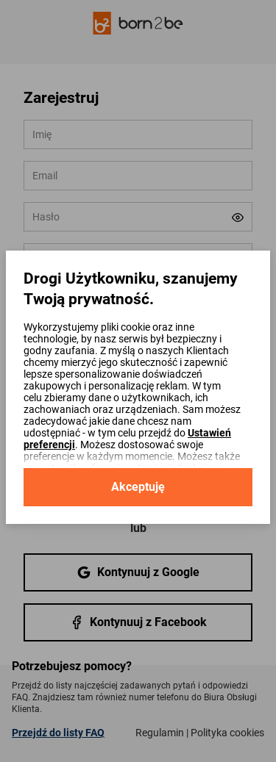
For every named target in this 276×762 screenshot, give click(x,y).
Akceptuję (138, 487)
